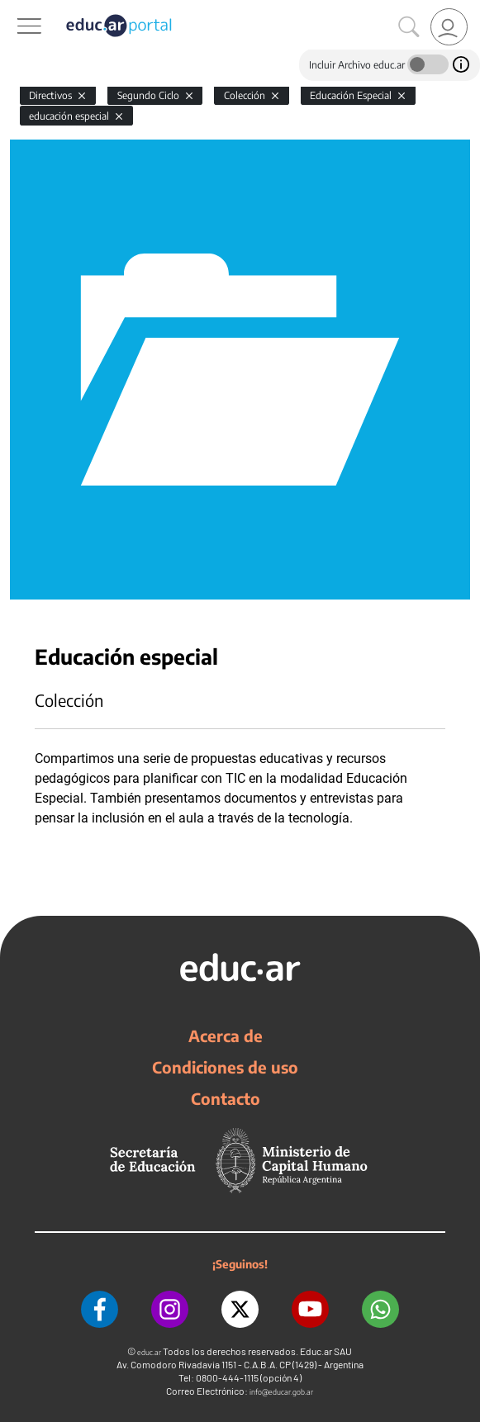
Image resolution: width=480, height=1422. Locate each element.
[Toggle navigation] (15, 9)
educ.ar (149, 1352)
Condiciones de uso (225, 1067)
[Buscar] (408, 27)
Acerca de (225, 1035)
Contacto (225, 1098)
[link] (449, 26)
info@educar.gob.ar (281, 1391)
